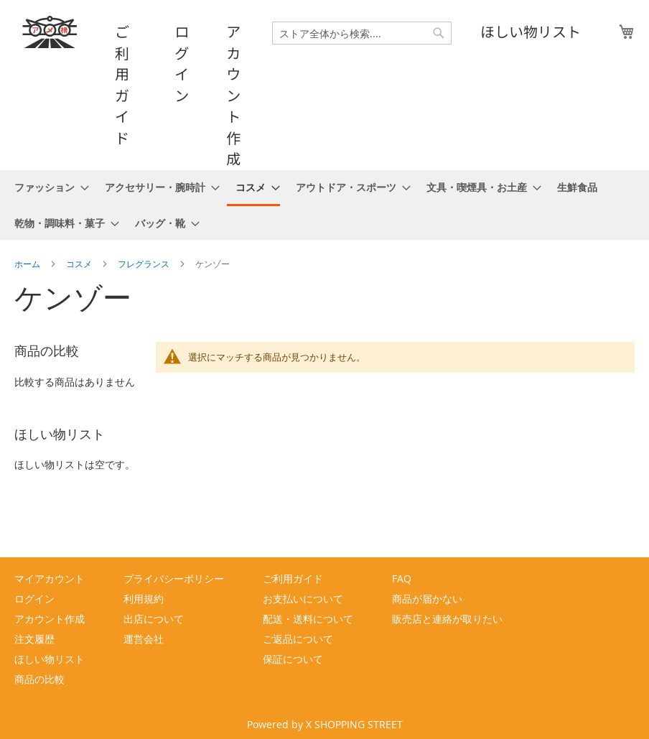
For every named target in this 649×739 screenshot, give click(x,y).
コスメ (80, 263)
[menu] (324, 205)
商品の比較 (39, 679)
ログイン (181, 63)
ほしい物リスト (530, 31)
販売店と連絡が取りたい (447, 619)
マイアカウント (49, 578)
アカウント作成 (233, 95)
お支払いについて (303, 598)
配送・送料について (308, 619)
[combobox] (362, 33)
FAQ (401, 578)
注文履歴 (34, 639)
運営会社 (143, 639)
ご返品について (298, 639)
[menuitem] (47, 187)
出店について (153, 619)
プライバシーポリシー (173, 578)
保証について (293, 659)
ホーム (28, 263)
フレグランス (145, 263)
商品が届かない (427, 598)
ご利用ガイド (122, 84)
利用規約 (143, 598)
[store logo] (50, 32)
